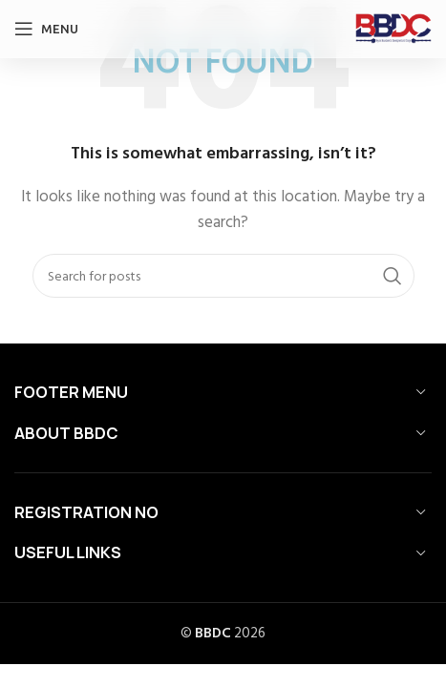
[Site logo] (393, 28)
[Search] (223, 276)
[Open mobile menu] (46, 29)
